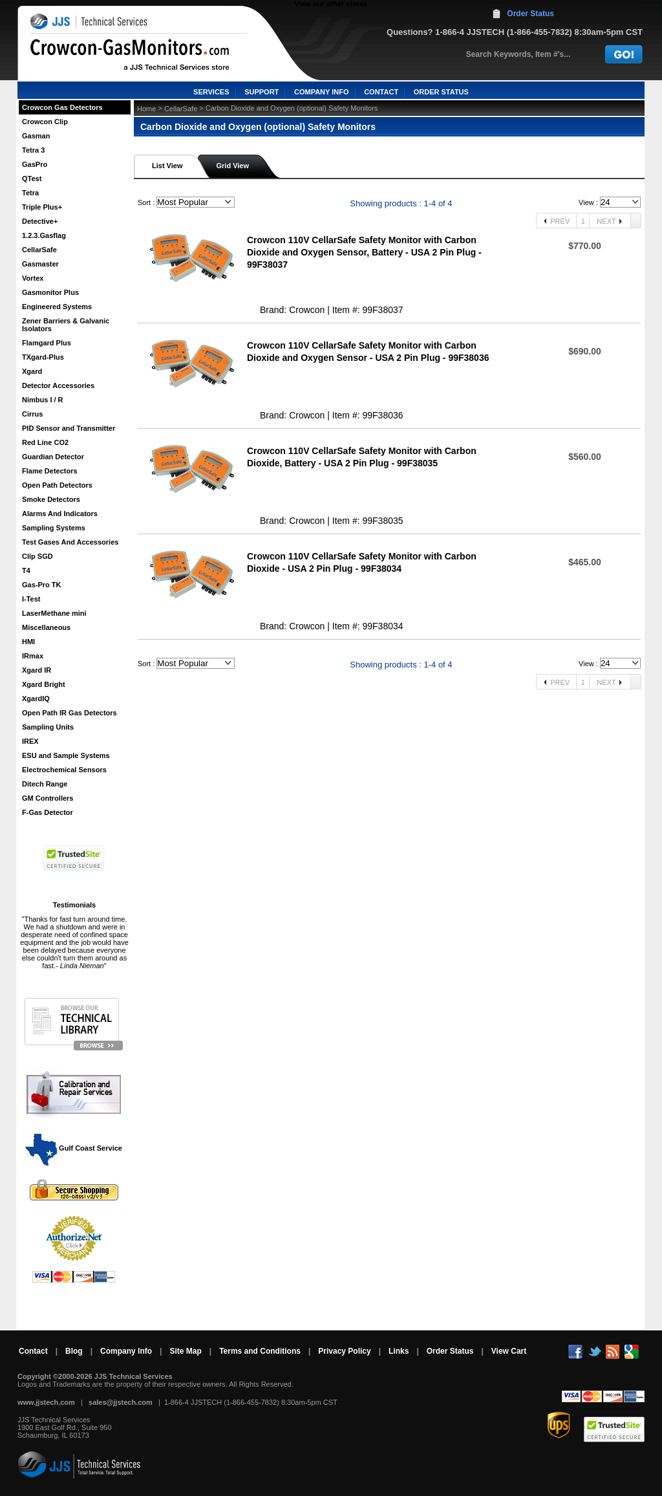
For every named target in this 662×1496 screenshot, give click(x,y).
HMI (28, 641)
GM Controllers (47, 798)
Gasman (36, 136)
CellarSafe (39, 250)
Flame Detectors (50, 471)
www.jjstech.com (46, 1402)
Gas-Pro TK (41, 585)
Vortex (32, 278)
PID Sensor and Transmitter (68, 428)
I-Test (31, 599)
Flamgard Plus (46, 343)
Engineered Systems (57, 306)
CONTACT (381, 92)
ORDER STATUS (441, 92)
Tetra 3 (33, 150)
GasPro (34, 164)
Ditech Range (44, 784)
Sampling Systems (53, 528)
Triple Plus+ (42, 207)
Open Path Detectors (57, 485)
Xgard (32, 371)
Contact (33, 1351)
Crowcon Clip (45, 121)
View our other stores (331, 4)
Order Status (530, 13)
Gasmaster (40, 264)
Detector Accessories (58, 385)
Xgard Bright (43, 684)
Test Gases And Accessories (70, 542)
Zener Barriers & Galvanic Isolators (65, 324)
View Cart (508, 1351)
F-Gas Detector (47, 812)
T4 (26, 570)
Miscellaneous (46, 627)
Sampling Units (48, 727)
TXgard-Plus (43, 357)
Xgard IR (36, 670)
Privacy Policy (344, 1351)
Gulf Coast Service (74, 1148)
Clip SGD (37, 556)
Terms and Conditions (260, 1351)
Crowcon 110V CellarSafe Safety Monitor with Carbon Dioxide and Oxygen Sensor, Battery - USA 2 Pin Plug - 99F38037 (364, 252)
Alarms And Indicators (60, 513)
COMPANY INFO (321, 92)
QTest (31, 178)
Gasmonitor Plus (50, 292)
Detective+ (40, 221)
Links (399, 1351)
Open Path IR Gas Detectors (69, 713)
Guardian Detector (53, 457)
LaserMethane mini (54, 613)
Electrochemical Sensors (64, 770)
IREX (30, 741)
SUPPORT (261, 92)
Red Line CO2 (45, 442)
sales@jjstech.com (121, 1402)
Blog (74, 1351)
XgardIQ (36, 698)
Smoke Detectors (51, 499)
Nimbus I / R (42, 400)
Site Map (185, 1351)
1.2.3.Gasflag (44, 235)
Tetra (30, 193)
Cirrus (32, 414)
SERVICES (211, 92)
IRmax (32, 656)
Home (146, 109)
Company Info (126, 1351)
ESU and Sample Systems (66, 755)
